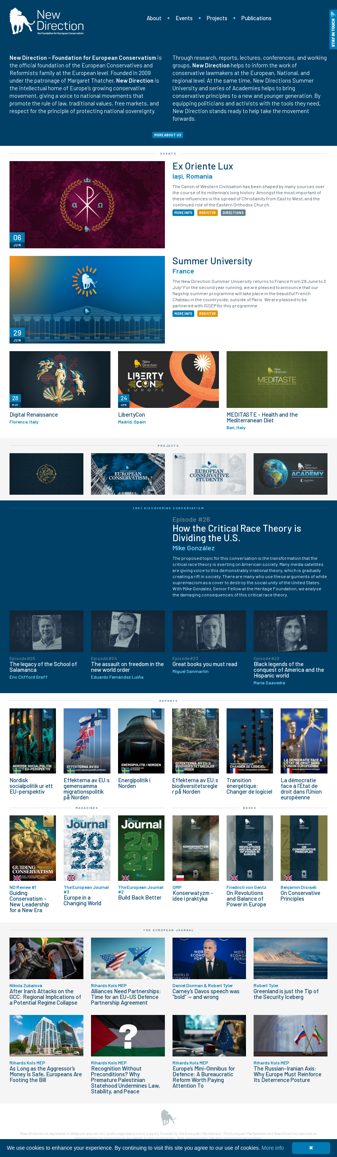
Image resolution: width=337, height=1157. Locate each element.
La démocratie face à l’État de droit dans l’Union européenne (301, 788)
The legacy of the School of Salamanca (43, 667)
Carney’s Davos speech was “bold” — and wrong (206, 994)
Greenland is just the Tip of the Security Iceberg (286, 994)
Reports (168, 701)
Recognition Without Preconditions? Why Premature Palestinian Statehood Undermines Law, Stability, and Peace (125, 1080)
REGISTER (207, 213)
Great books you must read (204, 664)
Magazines (87, 808)
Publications (256, 17)
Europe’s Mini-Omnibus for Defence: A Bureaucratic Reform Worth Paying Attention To (203, 1077)
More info (273, 1148)
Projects (217, 17)
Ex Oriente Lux (202, 166)
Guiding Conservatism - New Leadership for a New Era (29, 901)
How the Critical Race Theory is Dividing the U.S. (236, 532)
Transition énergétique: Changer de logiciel (249, 785)
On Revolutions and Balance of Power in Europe (246, 898)
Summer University (212, 260)
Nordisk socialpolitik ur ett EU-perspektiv (31, 785)
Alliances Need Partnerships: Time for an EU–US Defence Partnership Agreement (126, 996)
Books (250, 808)
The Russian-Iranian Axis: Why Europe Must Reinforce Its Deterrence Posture (287, 1074)
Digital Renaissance (34, 414)
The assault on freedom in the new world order (127, 667)
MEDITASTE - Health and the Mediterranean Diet (262, 417)
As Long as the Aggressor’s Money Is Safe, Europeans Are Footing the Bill (46, 1074)
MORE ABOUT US (167, 135)
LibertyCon (131, 414)
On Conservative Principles (300, 895)
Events (184, 17)
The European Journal (168, 930)
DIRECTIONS (233, 213)
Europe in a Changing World (82, 900)
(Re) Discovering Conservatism (168, 508)
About (154, 17)
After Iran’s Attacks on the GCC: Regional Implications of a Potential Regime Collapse (45, 996)
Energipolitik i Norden (134, 783)
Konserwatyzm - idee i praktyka (192, 895)
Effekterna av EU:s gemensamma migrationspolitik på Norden (87, 788)
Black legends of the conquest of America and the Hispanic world (289, 669)
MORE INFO (183, 213)
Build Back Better (139, 897)
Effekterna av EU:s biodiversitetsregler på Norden (195, 785)
